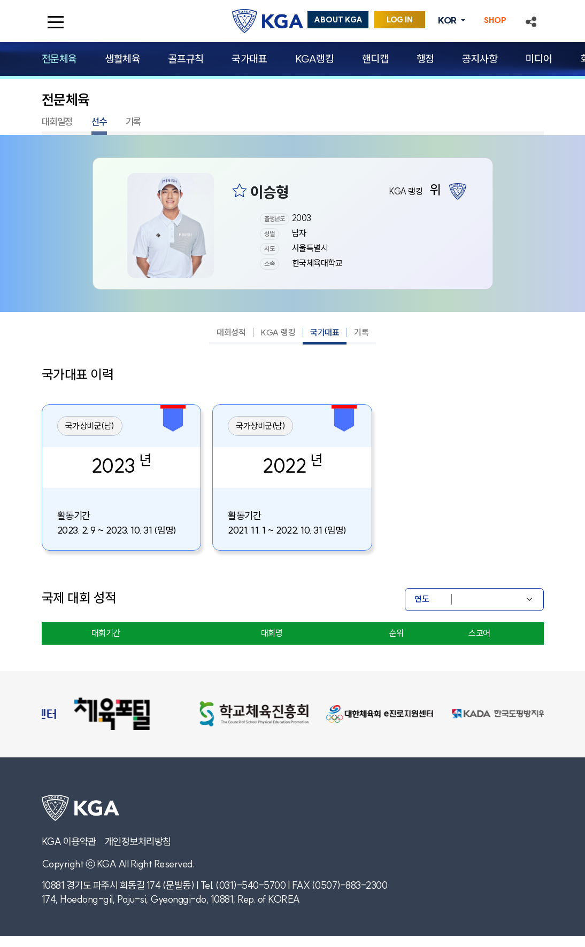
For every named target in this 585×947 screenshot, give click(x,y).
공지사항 (479, 58)
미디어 (539, 58)
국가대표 (249, 58)
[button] (531, 20)
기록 (133, 122)
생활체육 (122, 58)
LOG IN (400, 20)
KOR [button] (448, 20)
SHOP (495, 20)
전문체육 (59, 58)
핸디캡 (375, 58)
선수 (99, 122)
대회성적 (231, 332)
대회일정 (57, 122)
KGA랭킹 (314, 58)
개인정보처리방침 (138, 841)
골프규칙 (186, 58)
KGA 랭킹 (277, 332)
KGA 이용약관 (69, 841)
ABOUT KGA (338, 20)
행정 (425, 58)
